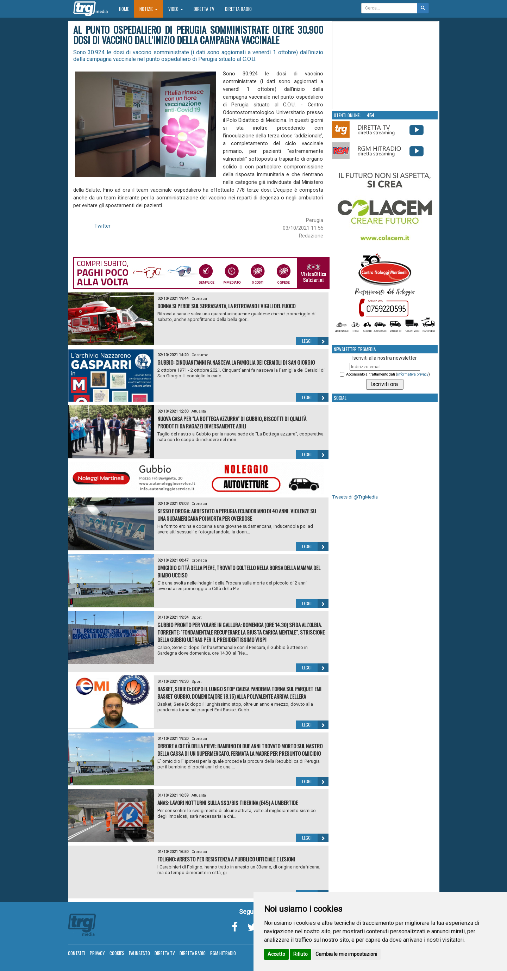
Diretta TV (204, 8)
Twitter (102, 226)
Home (126, 8)
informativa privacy (412, 374)
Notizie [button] (148, 8)
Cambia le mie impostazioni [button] (346, 954)
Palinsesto (139, 953)
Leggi (315, 341)
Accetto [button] (276, 954)
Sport (196, 617)
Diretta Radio (238, 8)
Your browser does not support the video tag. (385, 65)
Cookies (116, 953)
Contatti (76, 953)
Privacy (97, 953)
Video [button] (175, 8)
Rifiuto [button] (300, 954)
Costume (200, 355)
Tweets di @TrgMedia (355, 497)
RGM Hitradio (223, 953)
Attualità (199, 411)
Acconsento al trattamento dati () (388, 374)
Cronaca (199, 298)
